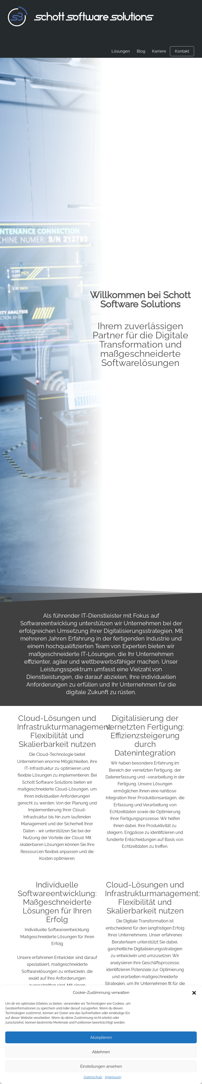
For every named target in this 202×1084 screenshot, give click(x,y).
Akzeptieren (101, 1037)
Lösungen (121, 51)
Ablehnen (101, 1052)
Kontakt (182, 51)
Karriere (159, 51)
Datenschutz (93, 1077)
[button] (194, 992)
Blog (141, 51)
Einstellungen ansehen (101, 1066)
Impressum (113, 1077)
